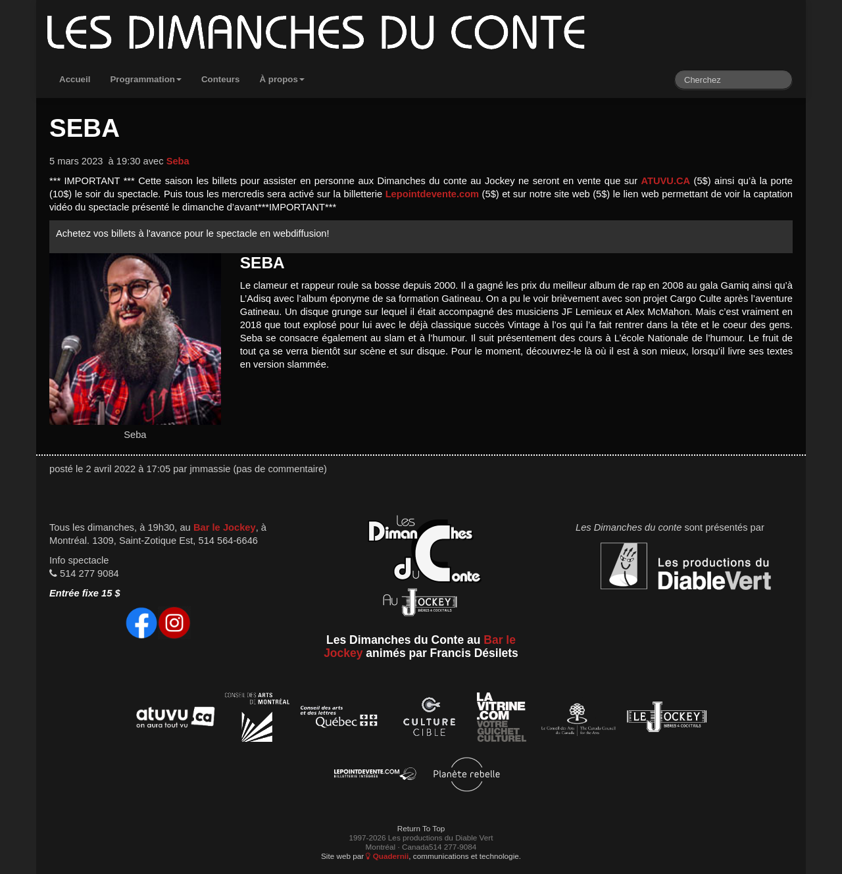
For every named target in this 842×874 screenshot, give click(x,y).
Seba (177, 161)
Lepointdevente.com (432, 194)
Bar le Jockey (224, 527)
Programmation (146, 79)
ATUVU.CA (666, 181)
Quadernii (387, 856)
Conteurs (220, 79)
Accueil (74, 79)
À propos (282, 79)
